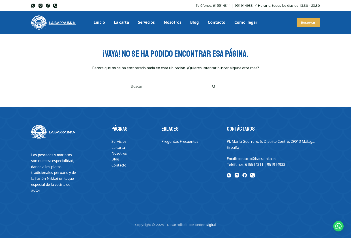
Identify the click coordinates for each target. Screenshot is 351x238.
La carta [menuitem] (121, 22)
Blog (115, 159)
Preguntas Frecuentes (179, 141)
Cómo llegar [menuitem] (245, 22)
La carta (118, 147)
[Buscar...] (169, 86)
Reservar (308, 22)
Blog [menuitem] (194, 22)
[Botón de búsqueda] (213, 86)
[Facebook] (48, 6)
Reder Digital (205, 224)
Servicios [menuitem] (146, 22)
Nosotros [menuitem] (172, 22)
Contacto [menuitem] (216, 22)
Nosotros (119, 153)
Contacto (118, 165)
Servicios (118, 141)
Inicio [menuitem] (99, 22)
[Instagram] (41, 6)
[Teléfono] (55, 6)
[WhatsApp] (33, 6)
